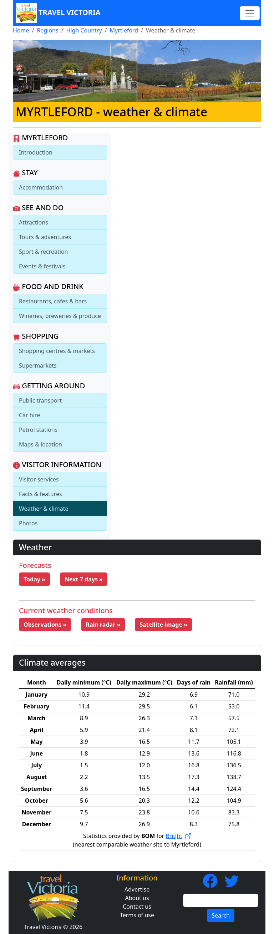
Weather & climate (43, 509)
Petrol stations (38, 430)
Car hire (29, 415)
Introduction (35, 152)
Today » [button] (34, 579)
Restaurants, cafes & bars (53, 301)
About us (137, 898)
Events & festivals (42, 266)
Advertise (137, 889)
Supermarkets (38, 365)
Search (221, 915)
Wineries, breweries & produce (60, 316)
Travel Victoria (58, 13)
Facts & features (40, 494)
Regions (47, 30)
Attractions (33, 222)
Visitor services (39, 479)
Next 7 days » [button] (84, 579)
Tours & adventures (45, 237)
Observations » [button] (45, 624)
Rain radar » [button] (103, 624)
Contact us (137, 906)
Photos (28, 523)
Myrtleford (124, 30)
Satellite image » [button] (163, 624)
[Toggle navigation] (250, 13)
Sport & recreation (43, 252)
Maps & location (40, 444)
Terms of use (137, 915)
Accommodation (41, 187)
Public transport (40, 400)
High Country (84, 30)
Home (21, 30)
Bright (178, 836)
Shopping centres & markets (57, 351)
